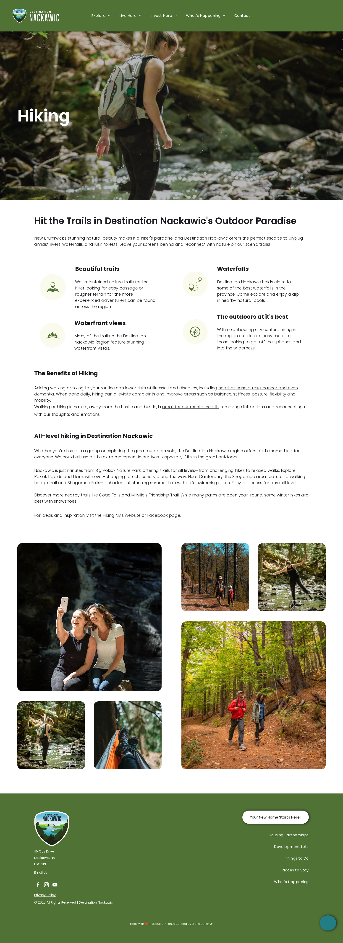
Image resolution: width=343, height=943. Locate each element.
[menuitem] (101, 16)
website (133, 515)
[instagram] (46, 885)
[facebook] (38, 885)
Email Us (40, 872)
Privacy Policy (45, 895)
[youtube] (54, 885)
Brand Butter (200, 924)
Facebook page (163, 515)
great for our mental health (190, 407)
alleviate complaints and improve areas (155, 394)
